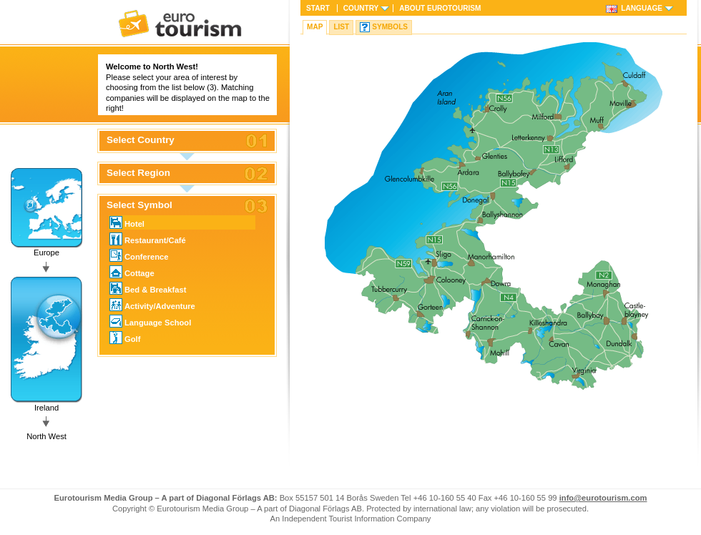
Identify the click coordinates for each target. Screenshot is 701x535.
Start (318, 8)
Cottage (132, 271)
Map (315, 27)
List (341, 27)
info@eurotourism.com (603, 498)
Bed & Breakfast (147, 288)
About (440, 8)
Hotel (126, 222)
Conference (139, 255)
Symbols (390, 27)
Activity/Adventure (152, 304)
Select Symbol (139, 205)
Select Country (141, 140)
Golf (124, 337)
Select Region (138, 173)
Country (360, 8)
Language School (150, 321)
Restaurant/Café (147, 238)
